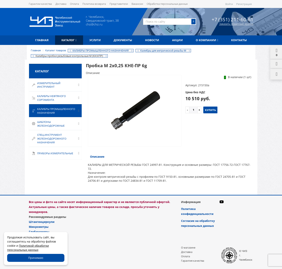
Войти (229, 4)
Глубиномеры (39, 232)
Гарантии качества (40, 4)
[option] (134, 111)
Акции (177, 40)
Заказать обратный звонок (236, 24)
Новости (152, 40)
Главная (41, 40)
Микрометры (38, 227)
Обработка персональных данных (167, 4)
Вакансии (137, 4)
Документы (123, 40)
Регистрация (244, 4)
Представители (119, 4)
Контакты (239, 40)
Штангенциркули (41, 222)
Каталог (69, 40)
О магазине (188, 247)
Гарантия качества (192, 260)
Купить (210, 110)
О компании (207, 40)
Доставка (60, 4)
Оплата (74, 4)
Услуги (95, 40)
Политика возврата (94, 4)
